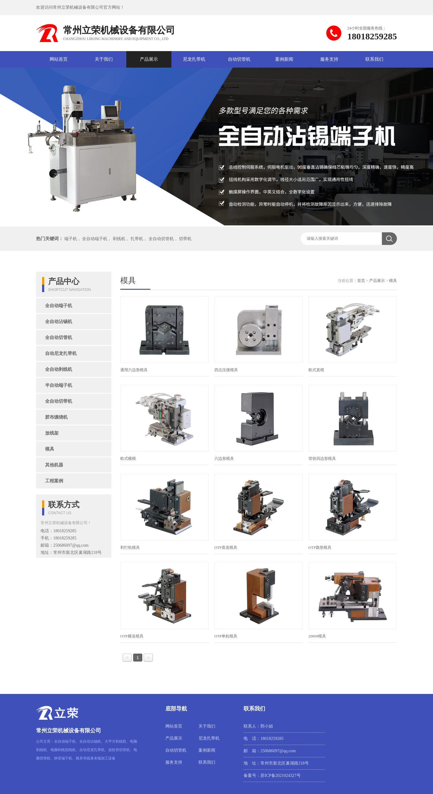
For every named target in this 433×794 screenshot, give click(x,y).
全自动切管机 (161, 239)
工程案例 (54, 480)
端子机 (70, 239)
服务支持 (329, 59)
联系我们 (374, 59)
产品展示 (149, 59)
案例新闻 (284, 59)
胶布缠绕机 (56, 417)
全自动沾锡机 (58, 321)
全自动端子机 (94, 239)
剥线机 (119, 239)
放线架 (52, 433)
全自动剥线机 (58, 369)
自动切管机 (239, 59)
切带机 (185, 239)
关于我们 (104, 59)
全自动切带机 (58, 401)
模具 (49, 449)
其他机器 (54, 465)
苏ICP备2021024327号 (280, 775)
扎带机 (137, 239)
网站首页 (59, 59)
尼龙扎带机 (194, 59)
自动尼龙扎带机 (61, 353)
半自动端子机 (58, 385)
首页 (361, 280)
